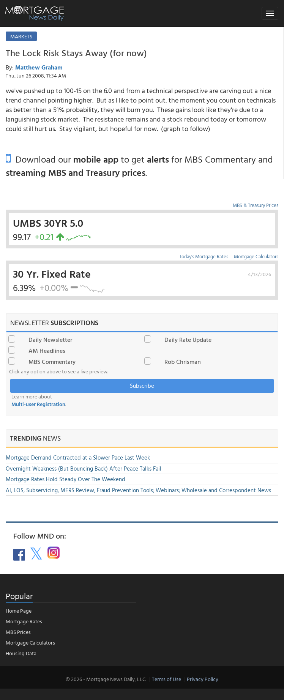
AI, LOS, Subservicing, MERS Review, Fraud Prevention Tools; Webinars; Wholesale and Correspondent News (138, 490)
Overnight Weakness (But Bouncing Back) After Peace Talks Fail (83, 468)
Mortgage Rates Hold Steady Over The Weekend (65, 479)
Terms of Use (166, 679)
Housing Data (21, 653)
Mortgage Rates (24, 621)
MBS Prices (18, 632)
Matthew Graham (39, 67)
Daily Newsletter (50, 339)
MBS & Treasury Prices (255, 205)
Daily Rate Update (187, 339)
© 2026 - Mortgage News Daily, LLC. (106, 679)
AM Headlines (46, 350)
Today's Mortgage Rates (203, 256)
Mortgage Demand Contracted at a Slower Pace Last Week (78, 457)
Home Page (19, 611)
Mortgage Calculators (256, 256)
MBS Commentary (52, 361)
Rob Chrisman (182, 361)
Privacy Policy (202, 679)
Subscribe (142, 385)
